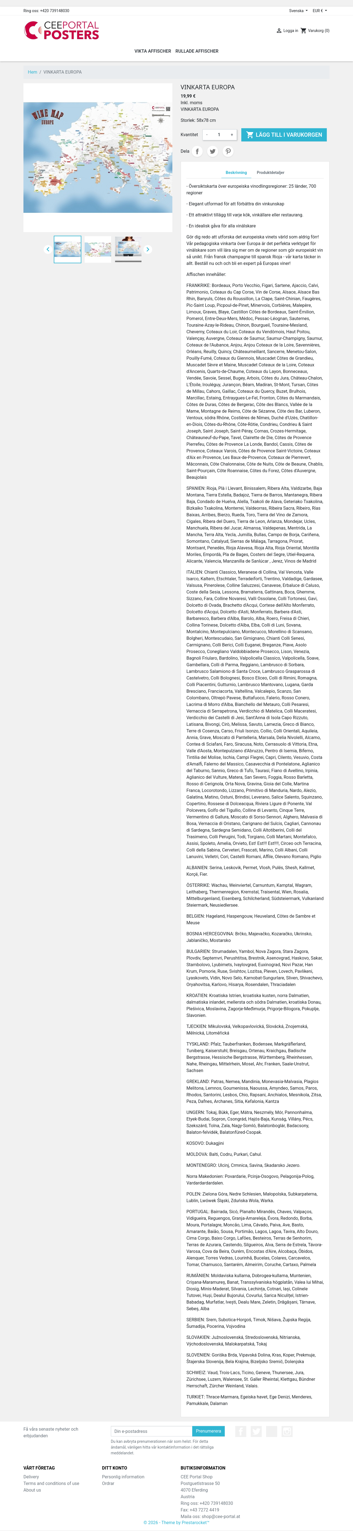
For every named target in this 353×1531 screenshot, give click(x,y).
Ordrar (108, 1483)
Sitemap (31, 1496)
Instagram (287, 1431)
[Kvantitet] (219, 135)
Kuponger (111, 1503)
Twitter (256, 1431)
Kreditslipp (112, 1490)
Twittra (212, 151)
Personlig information (123, 1476)
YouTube (271, 1431)
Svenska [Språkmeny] (297, 11)
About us (32, 1490)
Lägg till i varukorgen (284, 135)
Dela (197, 151)
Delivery (31, 1476)
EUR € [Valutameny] (318, 11)
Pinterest (228, 151)
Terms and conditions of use (51, 1483)
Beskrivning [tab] (236, 172)
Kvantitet (189, 134)
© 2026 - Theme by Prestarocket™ (177, 1523)
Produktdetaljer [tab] (270, 172)
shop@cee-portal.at (221, 1516)
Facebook (240, 1431)
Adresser (111, 1496)
